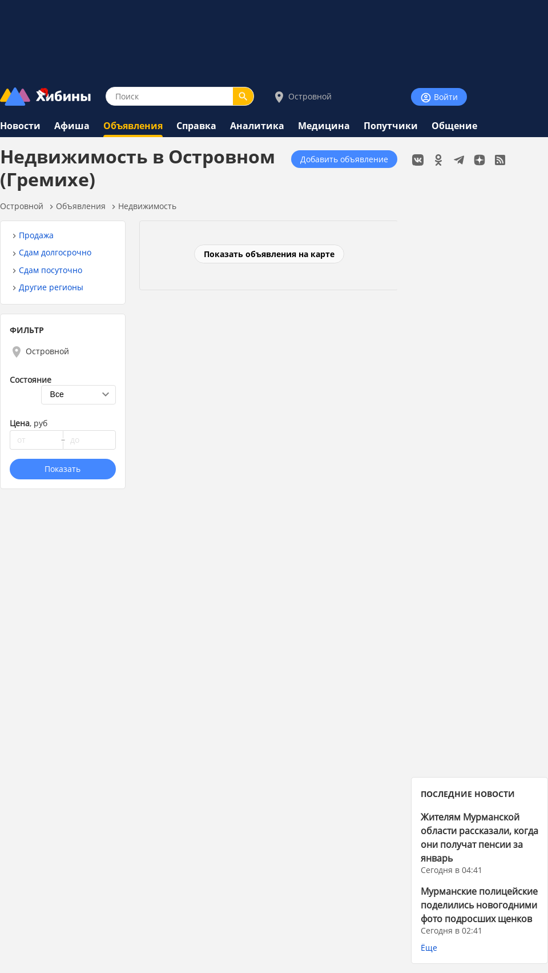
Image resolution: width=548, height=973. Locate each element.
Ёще (429, 947)
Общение (454, 125)
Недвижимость (147, 206)
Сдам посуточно (50, 270)
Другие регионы (51, 287)
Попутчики (391, 125)
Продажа (36, 235)
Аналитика (257, 125)
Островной (302, 96)
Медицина (324, 125)
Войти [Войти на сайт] (439, 97)
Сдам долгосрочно (55, 252)
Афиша (72, 125)
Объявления (133, 125)
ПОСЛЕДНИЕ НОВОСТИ (468, 793)
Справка (196, 125)
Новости (20, 125)
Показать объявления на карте (269, 254)
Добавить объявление (344, 159)
